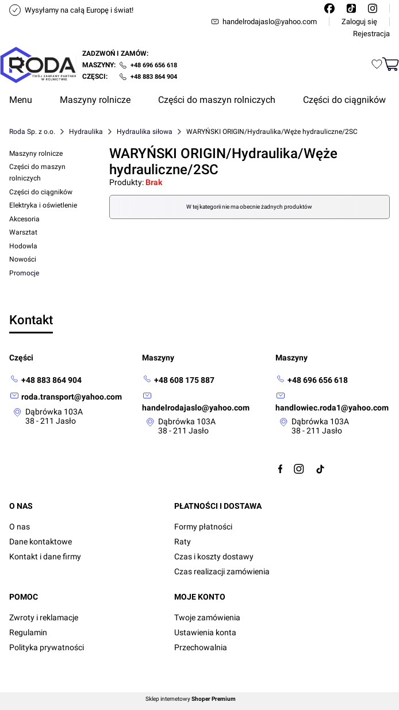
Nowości (22, 259)
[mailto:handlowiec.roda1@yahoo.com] (332, 401)
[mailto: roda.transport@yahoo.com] (65, 396)
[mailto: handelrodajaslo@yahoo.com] (199, 401)
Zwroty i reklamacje (43, 617)
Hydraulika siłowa (144, 132)
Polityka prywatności (46, 647)
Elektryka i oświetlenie (43, 205)
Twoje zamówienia (207, 617)
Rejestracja (371, 33)
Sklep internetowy (190, 699)
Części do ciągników (40, 192)
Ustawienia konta (205, 632)
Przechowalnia (200, 647)
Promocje (24, 273)
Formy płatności (203, 526)
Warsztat (23, 232)
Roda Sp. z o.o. (32, 132)
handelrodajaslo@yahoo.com (263, 21)
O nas (19, 526)
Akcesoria (24, 219)
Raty (182, 541)
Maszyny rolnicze (36, 153)
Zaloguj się (359, 21)
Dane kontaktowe (40, 541)
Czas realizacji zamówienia (222, 571)
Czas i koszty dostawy (214, 556)
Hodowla (23, 246)
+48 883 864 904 (154, 76)
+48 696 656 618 (154, 65)
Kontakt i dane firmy (45, 556)
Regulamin (28, 632)
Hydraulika (86, 132)
